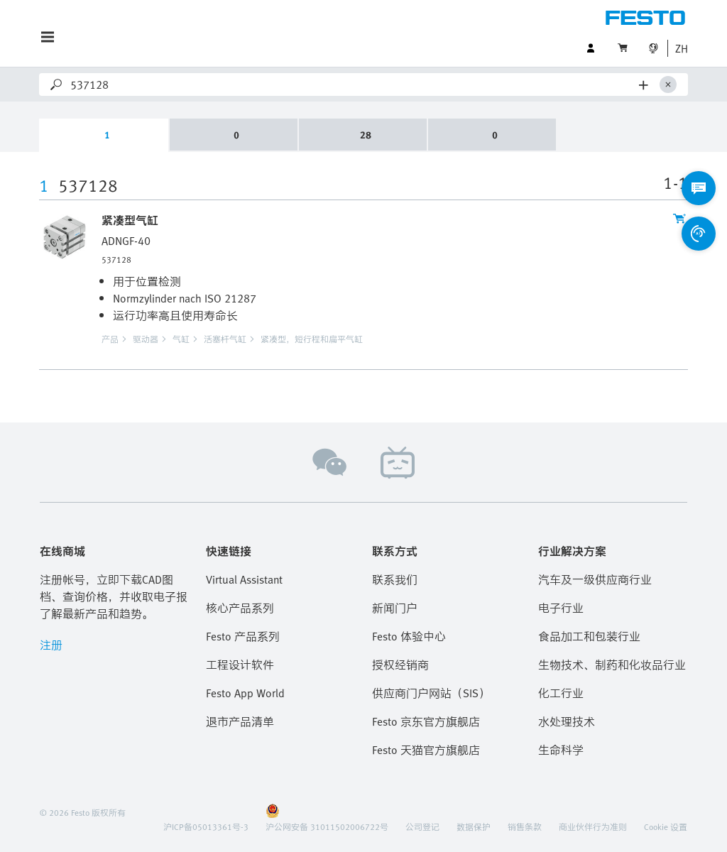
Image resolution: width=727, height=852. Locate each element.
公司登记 (422, 826)
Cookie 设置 (665, 826)
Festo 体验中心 (409, 636)
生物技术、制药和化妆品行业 (612, 664)
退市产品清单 (240, 721)
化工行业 (561, 692)
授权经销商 (400, 664)
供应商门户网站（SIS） (431, 692)
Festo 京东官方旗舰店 (426, 721)
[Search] (351, 84)
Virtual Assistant (244, 579)
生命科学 (561, 749)
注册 (51, 644)
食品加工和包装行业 (589, 636)
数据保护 (474, 826)
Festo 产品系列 (243, 636)
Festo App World (245, 692)
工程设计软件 (240, 664)
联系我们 (394, 579)
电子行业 (561, 607)
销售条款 (525, 826)
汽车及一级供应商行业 (595, 579)
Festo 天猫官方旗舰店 (426, 749)
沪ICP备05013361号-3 (205, 826)
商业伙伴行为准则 (593, 826)
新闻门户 (394, 607)
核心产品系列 (240, 607)
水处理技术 (566, 721)
